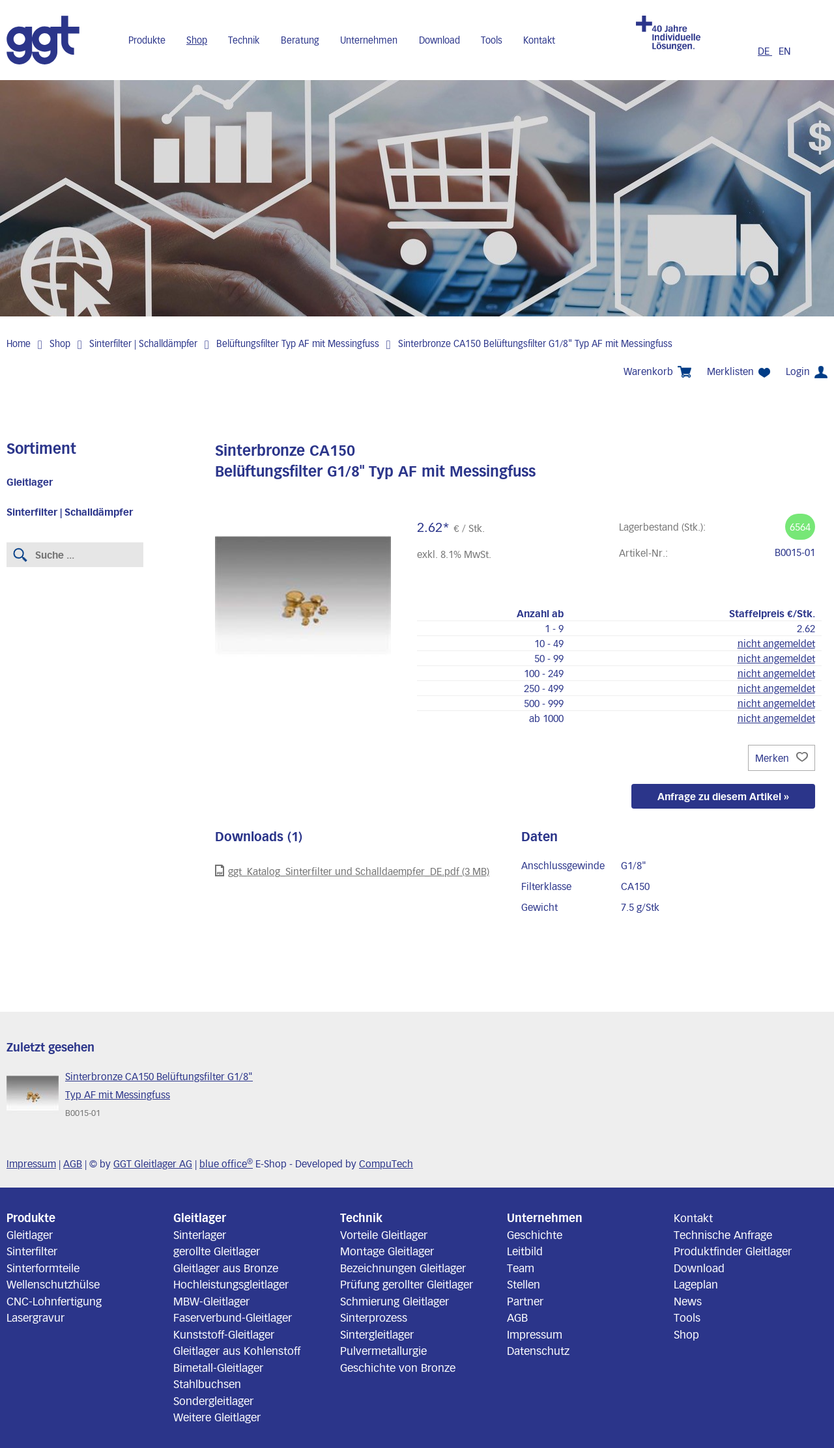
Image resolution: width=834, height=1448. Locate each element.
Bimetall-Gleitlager (218, 1367)
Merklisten (738, 371)
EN (785, 51)
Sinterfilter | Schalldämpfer (143, 343)
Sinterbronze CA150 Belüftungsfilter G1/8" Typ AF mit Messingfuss (535, 343)
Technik (243, 40)
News (688, 1300)
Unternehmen (368, 40)
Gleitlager (30, 482)
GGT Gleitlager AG (152, 1163)
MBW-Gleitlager (211, 1300)
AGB (72, 1163)
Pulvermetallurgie (383, 1350)
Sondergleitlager (213, 1400)
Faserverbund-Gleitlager (232, 1317)
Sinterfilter (32, 1250)
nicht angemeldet (776, 643)
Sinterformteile (43, 1267)
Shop (196, 40)
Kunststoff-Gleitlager (223, 1334)
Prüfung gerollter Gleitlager (406, 1283)
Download (439, 40)
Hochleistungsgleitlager (231, 1283)
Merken (781, 757)
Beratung (300, 40)
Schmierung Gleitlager (394, 1300)
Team (520, 1267)
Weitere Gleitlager (217, 1416)
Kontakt (539, 40)
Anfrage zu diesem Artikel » (723, 796)
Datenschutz (538, 1350)
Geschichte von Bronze (397, 1367)
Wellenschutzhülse (53, 1283)
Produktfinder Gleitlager (733, 1250)
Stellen (523, 1283)
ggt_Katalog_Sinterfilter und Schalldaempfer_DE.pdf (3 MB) (352, 871)
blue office (226, 1163)
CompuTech (386, 1163)
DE (765, 51)
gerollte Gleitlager (216, 1250)
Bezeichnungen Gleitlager (403, 1267)
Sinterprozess (373, 1317)
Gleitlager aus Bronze (225, 1267)
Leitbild (525, 1250)
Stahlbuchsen (207, 1383)
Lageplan (696, 1283)
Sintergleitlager (377, 1334)
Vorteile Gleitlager (383, 1234)
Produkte (146, 40)
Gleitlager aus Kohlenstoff (236, 1350)
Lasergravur (36, 1317)
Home (19, 343)
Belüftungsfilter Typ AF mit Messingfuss (297, 343)
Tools (491, 40)
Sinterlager (199, 1234)
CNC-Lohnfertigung (54, 1300)
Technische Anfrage (723, 1234)
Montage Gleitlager (387, 1250)
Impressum (31, 1163)
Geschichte (534, 1234)
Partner (525, 1300)
